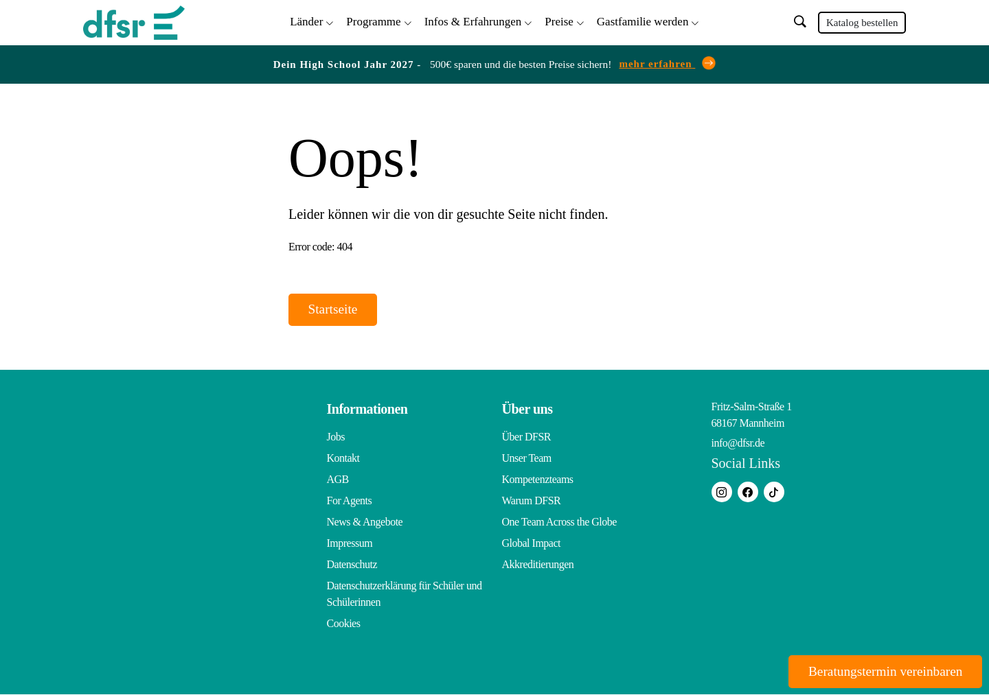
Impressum (350, 544)
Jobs (336, 437)
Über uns (527, 409)
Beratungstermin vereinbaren (880, 671)
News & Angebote (365, 522)
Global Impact (531, 544)
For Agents (349, 501)
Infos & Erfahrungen (473, 20)
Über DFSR (527, 437)
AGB (338, 480)
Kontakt (343, 458)
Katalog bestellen (862, 21)
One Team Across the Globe (559, 522)
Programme (373, 20)
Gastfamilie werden (643, 20)
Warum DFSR (531, 501)
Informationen (367, 409)
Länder (306, 20)
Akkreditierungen (538, 565)
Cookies (344, 624)
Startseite (335, 309)
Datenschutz (352, 565)
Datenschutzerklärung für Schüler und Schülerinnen (404, 594)
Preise (559, 20)
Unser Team (527, 458)
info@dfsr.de (738, 443)
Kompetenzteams (537, 480)
